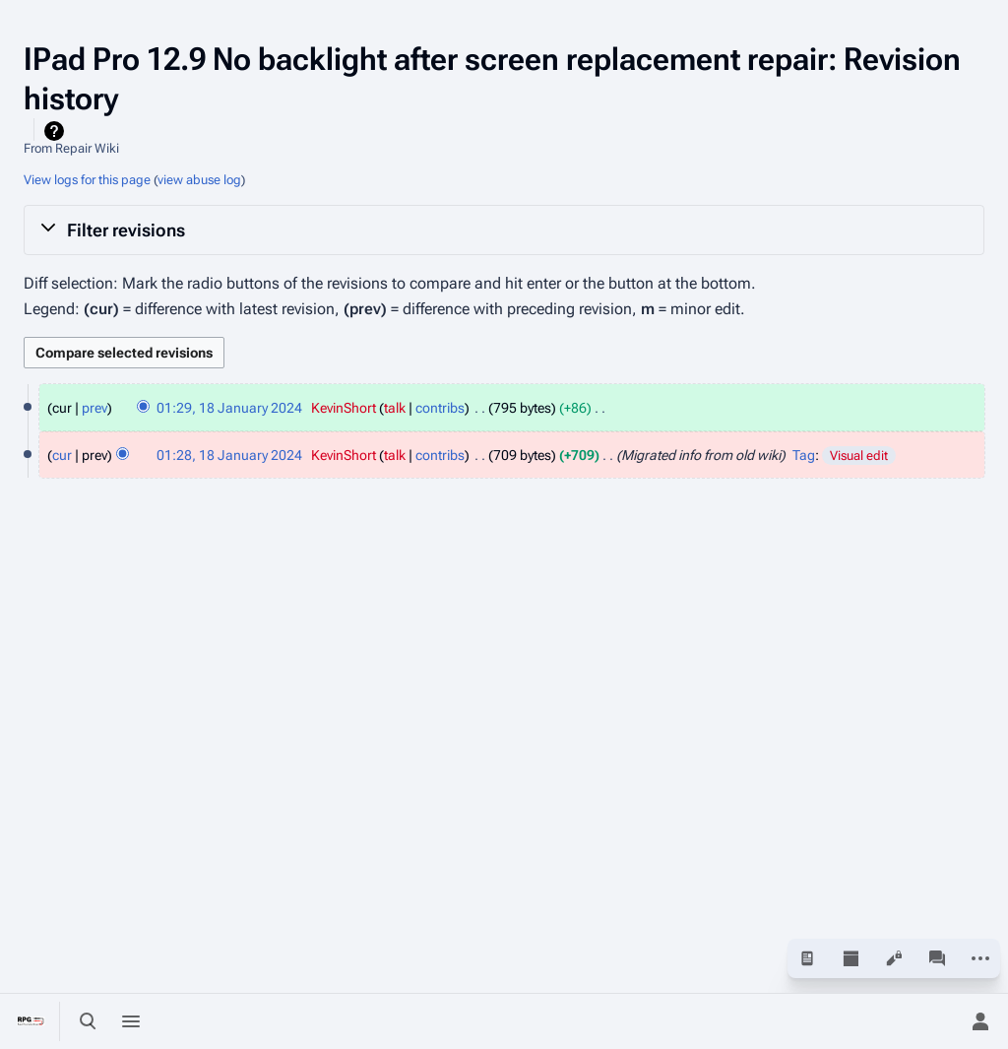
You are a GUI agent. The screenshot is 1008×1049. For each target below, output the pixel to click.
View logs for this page (87, 179)
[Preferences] (937, 1021)
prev (94, 408)
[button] (504, 229)
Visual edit (859, 455)
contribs (440, 408)
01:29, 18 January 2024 (229, 408)
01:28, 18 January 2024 (229, 455)
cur (62, 455)
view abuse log (199, 179)
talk (395, 408)
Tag (803, 455)
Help (56, 131)
